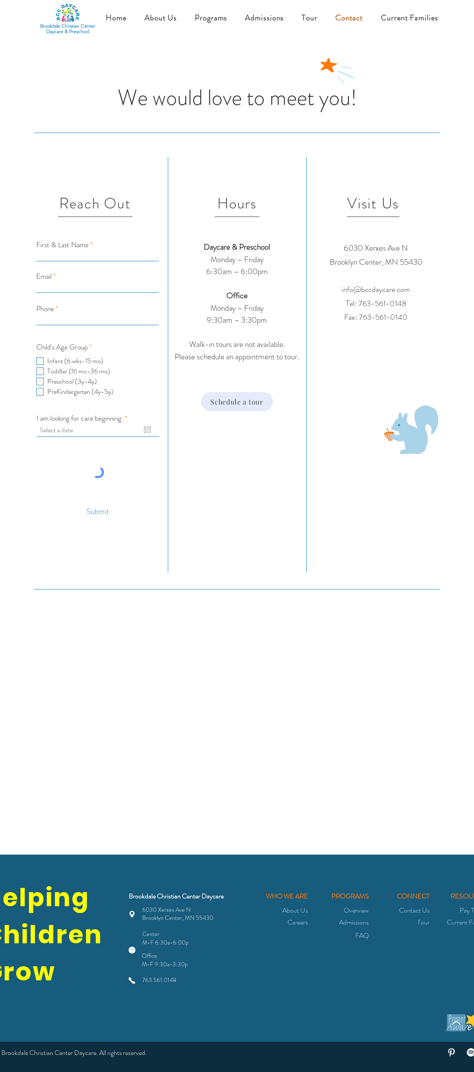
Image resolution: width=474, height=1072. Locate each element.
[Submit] (98, 511)
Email (44, 276)
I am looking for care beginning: (83, 418)
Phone (45, 308)
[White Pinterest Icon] (451, 1052)
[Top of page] (456, 1023)
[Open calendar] (147, 429)
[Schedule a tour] (237, 401)
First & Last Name (62, 244)
